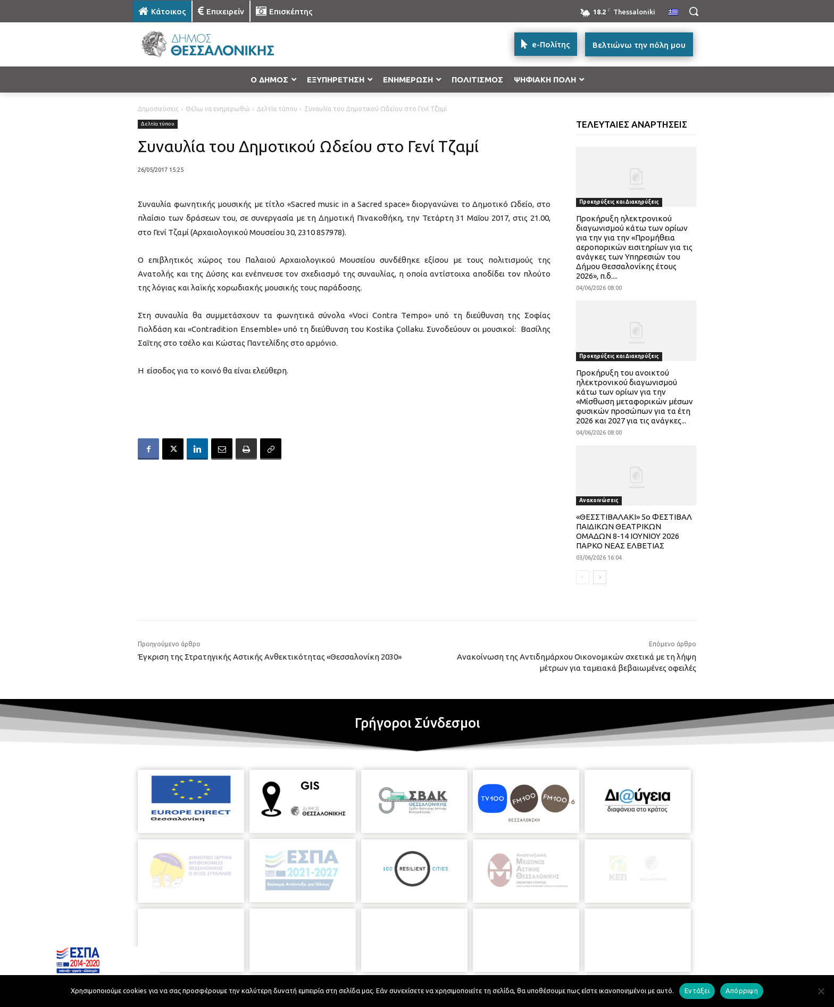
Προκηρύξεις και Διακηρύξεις (619, 202)
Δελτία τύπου (277, 108)
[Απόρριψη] (820, 991)
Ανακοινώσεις (599, 500)
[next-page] (599, 577)
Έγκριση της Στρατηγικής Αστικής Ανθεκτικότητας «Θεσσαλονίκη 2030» (270, 656)
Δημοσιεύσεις (158, 108)
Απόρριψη (741, 990)
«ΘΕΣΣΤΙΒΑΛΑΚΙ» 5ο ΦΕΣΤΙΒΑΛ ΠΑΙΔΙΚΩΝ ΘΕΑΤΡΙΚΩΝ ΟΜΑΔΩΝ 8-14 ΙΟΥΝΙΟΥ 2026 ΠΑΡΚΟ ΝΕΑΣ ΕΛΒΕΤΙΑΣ (634, 531)
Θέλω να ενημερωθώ (218, 108)
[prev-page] (582, 577)
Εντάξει (697, 990)
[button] (693, 11)
